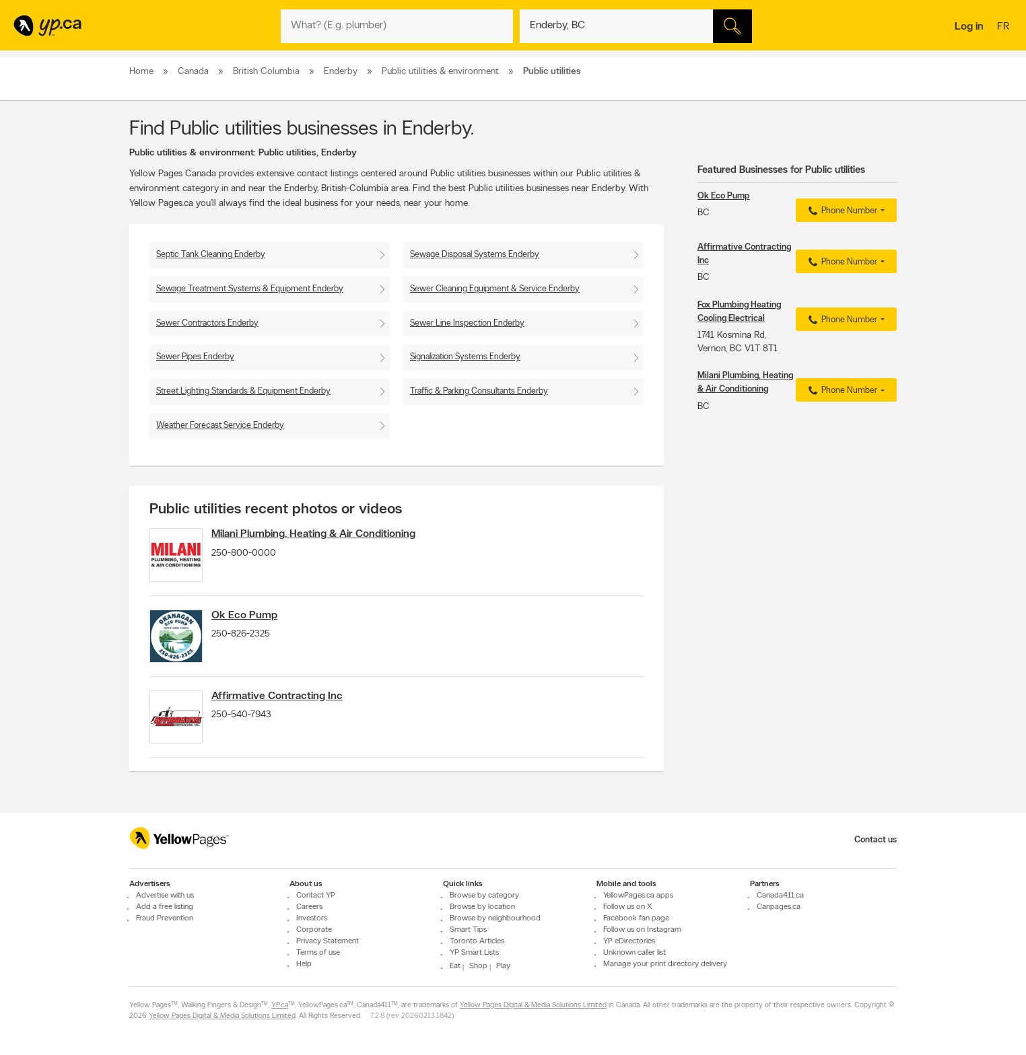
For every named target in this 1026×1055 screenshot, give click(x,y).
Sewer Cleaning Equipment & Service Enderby (495, 289)
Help (304, 965)
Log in (969, 27)
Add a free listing (164, 908)
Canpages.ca (778, 908)
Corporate (314, 930)
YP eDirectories (629, 942)
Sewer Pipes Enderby (195, 357)
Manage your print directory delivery (665, 965)
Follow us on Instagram (642, 930)
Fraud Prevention (164, 919)
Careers (309, 908)
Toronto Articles (477, 942)
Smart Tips (468, 930)
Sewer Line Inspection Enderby (467, 323)
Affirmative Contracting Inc (289, 710)
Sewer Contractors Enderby (207, 323)
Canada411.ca (780, 896)
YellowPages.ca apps (638, 896)
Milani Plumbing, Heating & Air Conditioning (326, 534)
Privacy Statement (327, 942)
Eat (455, 967)
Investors (311, 919)
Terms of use (318, 953)
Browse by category (484, 896)
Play (503, 967)
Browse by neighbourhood (495, 919)
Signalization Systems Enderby (465, 357)
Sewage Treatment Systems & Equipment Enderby (249, 289)
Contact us (875, 840)
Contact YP (315, 896)
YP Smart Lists (474, 953)
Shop (478, 967)
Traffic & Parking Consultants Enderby (479, 391)
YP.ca (279, 1006)
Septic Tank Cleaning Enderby (210, 254)
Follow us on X (627, 908)
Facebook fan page (636, 919)
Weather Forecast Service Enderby (220, 425)
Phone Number (841, 211)
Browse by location (482, 908)
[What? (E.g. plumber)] (397, 26)
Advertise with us (165, 896)
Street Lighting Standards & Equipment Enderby (243, 391)
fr (1005, 28)
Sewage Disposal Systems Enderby (474, 254)
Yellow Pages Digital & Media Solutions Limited (533, 1006)
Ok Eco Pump (256, 622)
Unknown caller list (634, 953)
